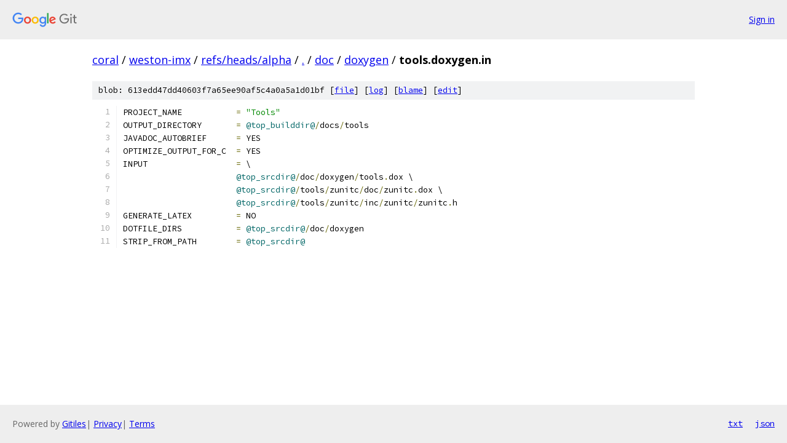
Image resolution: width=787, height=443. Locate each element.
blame (410, 90)
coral (105, 59)
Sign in (762, 19)
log (376, 90)
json (765, 423)
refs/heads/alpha (246, 59)
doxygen (366, 59)
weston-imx (160, 59)
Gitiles (74, 423)
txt (735, 423)
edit (447, 90)
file (344, 90)
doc (324, 59)
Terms (142, 423)
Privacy (107, 423)
